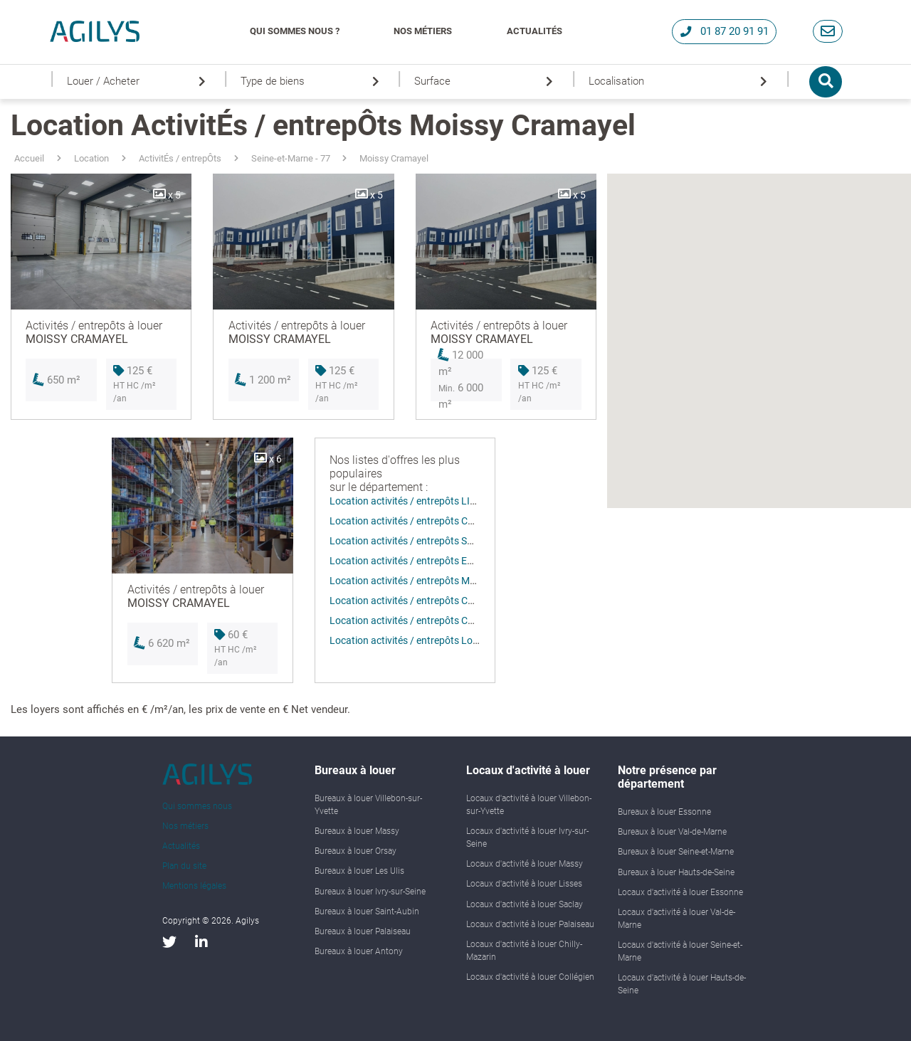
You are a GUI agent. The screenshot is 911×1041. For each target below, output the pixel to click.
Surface (486, 81)
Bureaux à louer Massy (357, 831)
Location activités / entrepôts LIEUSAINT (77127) (438, 501)
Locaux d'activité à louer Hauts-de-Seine (682, 984)
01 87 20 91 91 (724, 31)
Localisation (681, 81)
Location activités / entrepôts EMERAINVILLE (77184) (449, 560)
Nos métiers (423, 31)
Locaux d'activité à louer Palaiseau (530, 924)
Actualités (534, 31)
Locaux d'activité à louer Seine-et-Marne (680, 951)
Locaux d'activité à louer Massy (524, 864)
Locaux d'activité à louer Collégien (530, 977)
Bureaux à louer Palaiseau (363, 931)
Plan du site (184, 866)
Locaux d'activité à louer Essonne (680, 892)
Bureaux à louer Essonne (664, 812)
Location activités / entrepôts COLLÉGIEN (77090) (441, 521)
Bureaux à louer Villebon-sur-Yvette (368, 804)
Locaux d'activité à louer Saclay (524, 904)
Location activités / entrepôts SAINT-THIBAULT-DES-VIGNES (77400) (480, 540)
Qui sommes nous (197, 806)
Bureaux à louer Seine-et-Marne (676, 852)
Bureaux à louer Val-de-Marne (672, 832)
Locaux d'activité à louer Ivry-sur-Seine (527, 837)
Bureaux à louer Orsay (355, 851)
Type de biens (312, 81)
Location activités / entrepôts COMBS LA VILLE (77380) (453, 620)
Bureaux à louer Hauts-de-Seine (676, 872)
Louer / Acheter (139, 81)
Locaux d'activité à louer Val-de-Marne (676, 918)
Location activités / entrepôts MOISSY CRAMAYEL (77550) (458, 580)
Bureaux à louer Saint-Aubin (367, 911)
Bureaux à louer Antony (359, 951)
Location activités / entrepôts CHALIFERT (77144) (440, 600)
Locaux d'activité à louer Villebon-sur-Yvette (528, 804)
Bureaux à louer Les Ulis (359, 871)
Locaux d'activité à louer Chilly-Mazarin (524, 950)
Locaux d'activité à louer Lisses (524, 884)
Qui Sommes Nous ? (294, 31)
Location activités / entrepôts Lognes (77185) (431, 640)
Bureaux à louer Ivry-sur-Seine (370, 892)
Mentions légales (194, 886)
